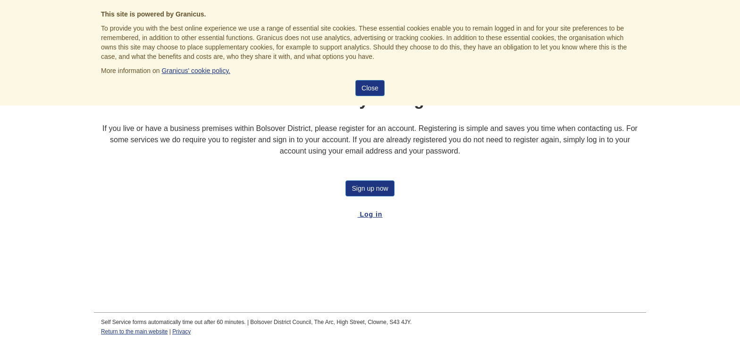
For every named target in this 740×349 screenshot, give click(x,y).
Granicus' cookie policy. (195, 70)
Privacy (181, 331)
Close (370, 88)
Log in (370, 214)
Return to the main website (134, 331)
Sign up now (370, 188)
